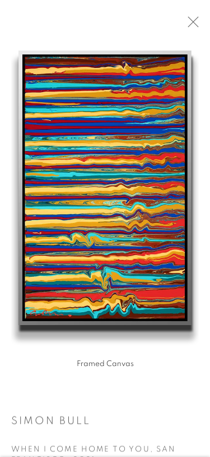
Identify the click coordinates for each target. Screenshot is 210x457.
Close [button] (194, 25)
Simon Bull (51, 423)
